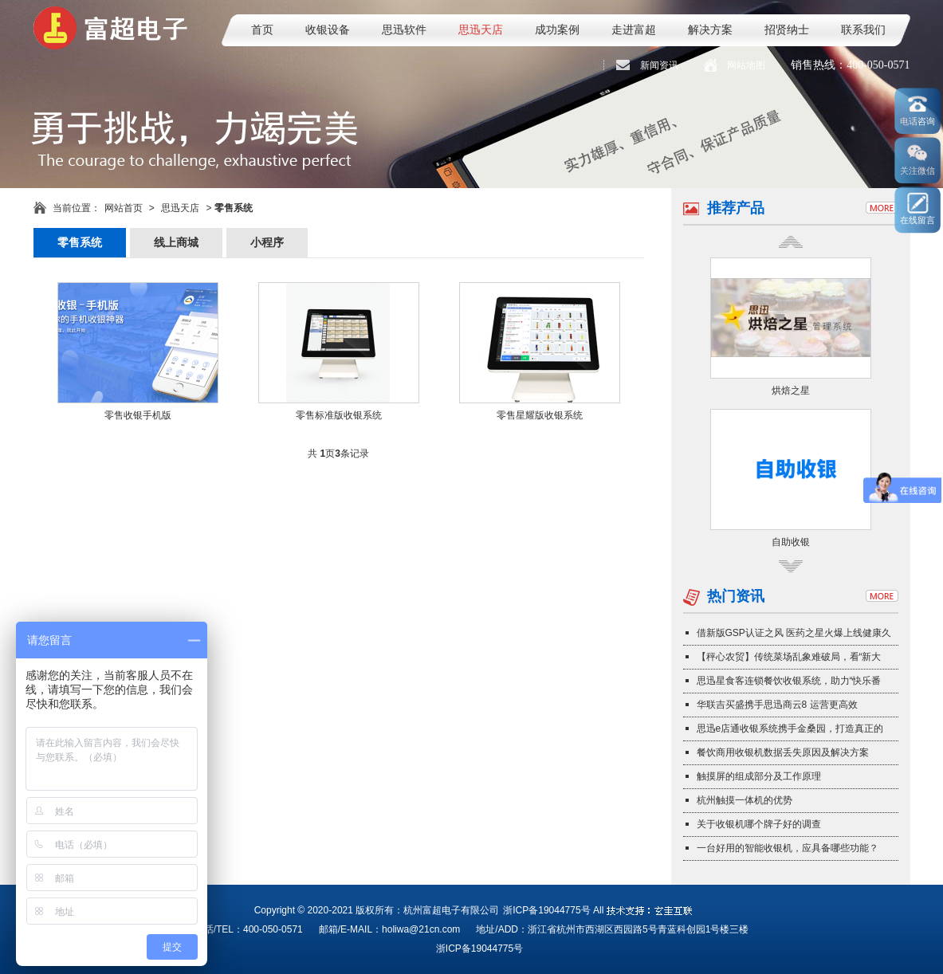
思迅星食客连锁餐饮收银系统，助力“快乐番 (789, 680)
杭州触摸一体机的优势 (744, 800)
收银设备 (327, 30)
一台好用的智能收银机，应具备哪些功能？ (787, 848)
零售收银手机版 (137, 415)
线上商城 (176, 243)
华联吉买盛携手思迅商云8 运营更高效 (777, 704)
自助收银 (791, 542)
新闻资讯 (659, 65)
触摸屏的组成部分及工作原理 (759, 776)
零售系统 (79, 243)
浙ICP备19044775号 (546, 910)
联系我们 (863, 30)
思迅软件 (404, 30)
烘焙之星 (791, 390)
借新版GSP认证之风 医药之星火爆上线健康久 (794, 632)
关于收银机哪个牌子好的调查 (759, 824)
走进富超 (633, 30)
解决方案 (710, 30)
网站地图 (746, 65)
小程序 (267, 243)
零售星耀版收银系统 (540, 415)
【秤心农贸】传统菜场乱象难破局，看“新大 (789, 656)
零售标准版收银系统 (339, 415)
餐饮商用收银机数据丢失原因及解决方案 (783, 752)
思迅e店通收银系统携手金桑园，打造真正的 (790, 728)
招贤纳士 (786, 30)
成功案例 (557, 30)
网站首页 (123, 208)
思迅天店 (480, 30)
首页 (262, 30)
